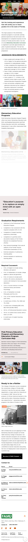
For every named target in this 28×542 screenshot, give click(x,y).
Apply (9, 1)
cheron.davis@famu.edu (15, 489)
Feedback (20, 534)
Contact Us (4, 524)
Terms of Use (4, 533)
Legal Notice (12, 533)
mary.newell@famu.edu (15, 469)
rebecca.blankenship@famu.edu (17, 482)
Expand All (4, 352)
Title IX (19, 533)
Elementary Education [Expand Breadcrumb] (8, 18)
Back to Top (25, 516)
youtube (15, 528)
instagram (6, 528)
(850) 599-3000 (13, 524)
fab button (25, 539)
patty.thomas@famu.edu (15, 495)
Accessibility (12, 534)
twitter (10, 528)
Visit (14, 1)
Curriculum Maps (8, 357)
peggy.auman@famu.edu (15, 476)
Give (19, 1)
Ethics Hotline (4, 534)
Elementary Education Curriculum (16, 43)
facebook (1, 528)
